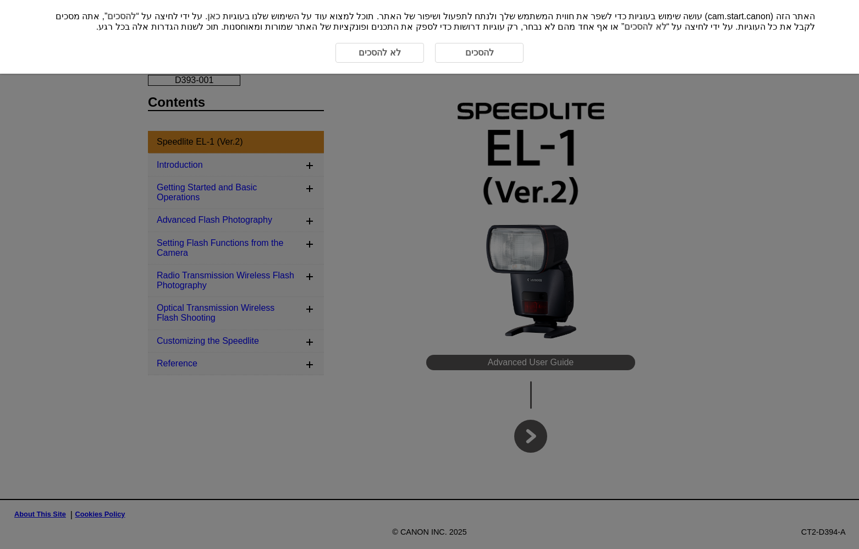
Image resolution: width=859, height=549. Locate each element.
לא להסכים (645, 26)
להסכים (121, 16)
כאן (213, 16)
